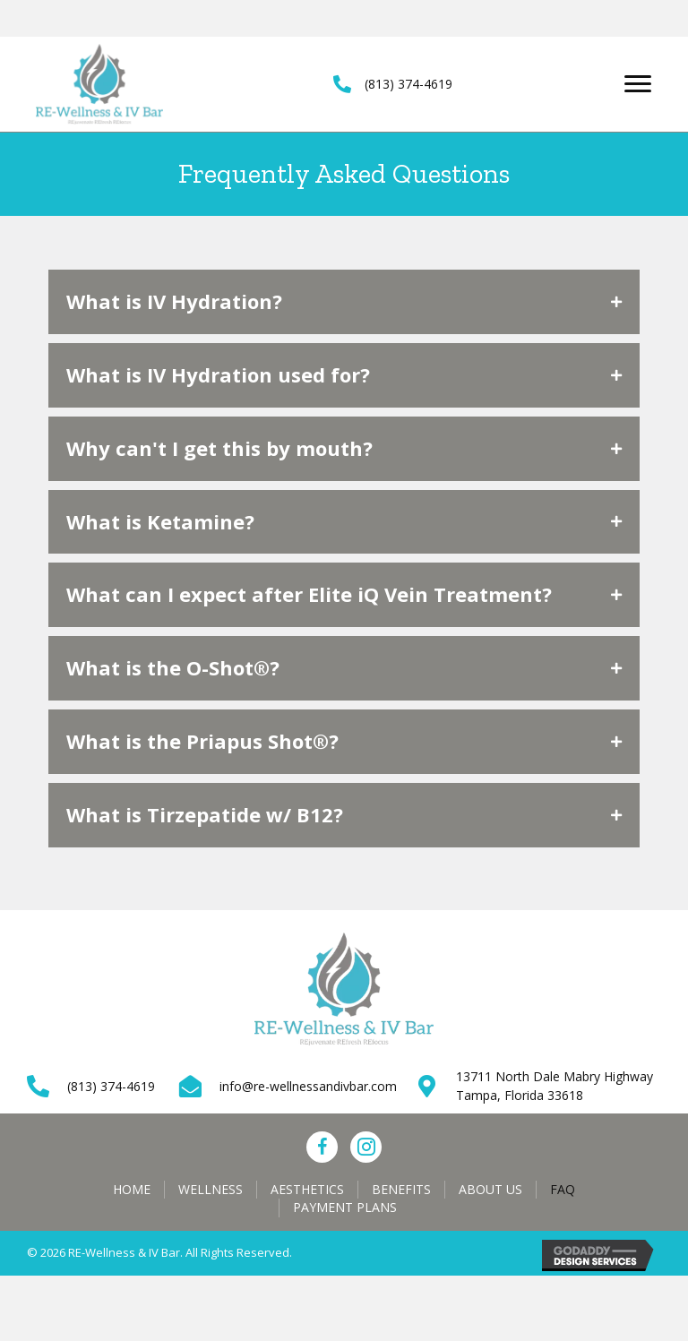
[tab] (344, 302)
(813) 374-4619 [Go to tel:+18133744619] (111, 1086)
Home (131, 1189)
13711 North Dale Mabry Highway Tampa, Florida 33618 (554, 1085)
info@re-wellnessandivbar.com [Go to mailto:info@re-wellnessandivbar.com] (308, 1086)
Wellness (210, 1189)
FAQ (562, 1189)
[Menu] (637, 84)
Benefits (401, 1189)
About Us (490, 1189)
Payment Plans (345, 1207)
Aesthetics (307, 1189)
